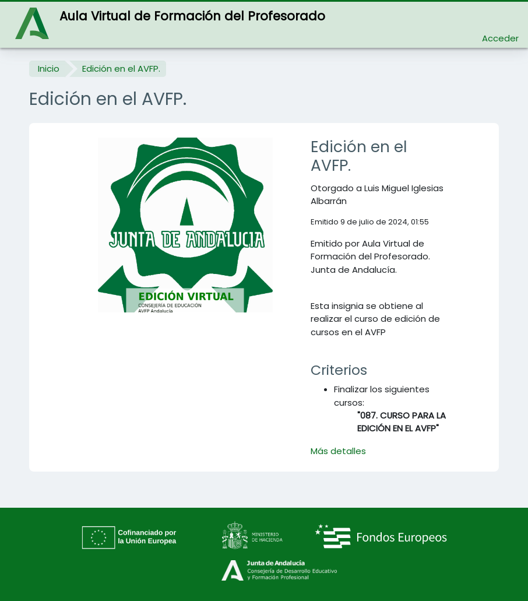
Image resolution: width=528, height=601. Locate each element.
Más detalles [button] (338, 451)
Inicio (48, 68)
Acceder (500, 38)
